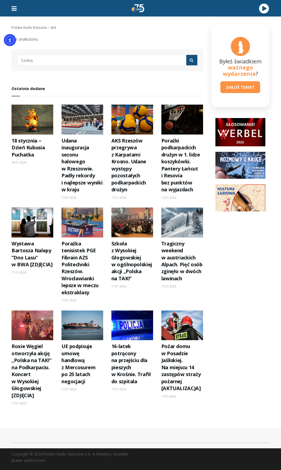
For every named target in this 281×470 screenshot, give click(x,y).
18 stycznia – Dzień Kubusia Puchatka (28, 147)
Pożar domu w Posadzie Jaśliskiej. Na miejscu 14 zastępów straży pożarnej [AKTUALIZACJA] (181, 367)
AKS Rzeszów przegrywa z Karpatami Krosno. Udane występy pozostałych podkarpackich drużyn (128, 165)
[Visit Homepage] (138, 8)
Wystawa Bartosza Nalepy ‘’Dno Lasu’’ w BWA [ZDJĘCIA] (32, 254)
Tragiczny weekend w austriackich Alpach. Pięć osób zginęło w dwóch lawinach (182, 261)
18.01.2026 (19, 162)
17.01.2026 (68, 197)
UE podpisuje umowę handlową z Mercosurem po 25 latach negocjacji (78, 363)
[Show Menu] (14, 8)
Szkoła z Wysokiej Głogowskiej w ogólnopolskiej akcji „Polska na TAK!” (131, 261)
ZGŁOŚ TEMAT (240, 87)
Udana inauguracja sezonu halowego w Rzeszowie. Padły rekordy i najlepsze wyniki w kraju (81, 165)
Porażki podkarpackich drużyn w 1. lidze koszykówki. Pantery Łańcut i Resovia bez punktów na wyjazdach (180, 165)
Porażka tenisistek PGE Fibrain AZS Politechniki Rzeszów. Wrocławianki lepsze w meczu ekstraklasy (80, 268)
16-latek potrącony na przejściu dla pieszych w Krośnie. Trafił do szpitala (131, 363)
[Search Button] (192, 60)
